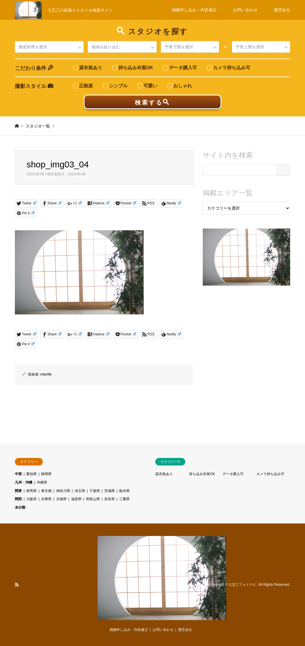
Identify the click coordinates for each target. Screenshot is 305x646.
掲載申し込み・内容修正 (194, 10)
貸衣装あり (164, 474)
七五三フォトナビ (242, 585)
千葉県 (94, 491)
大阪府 (31, 499)
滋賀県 (76, 499)
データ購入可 (233, 474)
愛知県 (31, 474)
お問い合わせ (245, 10)
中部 (18, 474)
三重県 (124, 499)
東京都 (46, 491)
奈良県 (109, 499)
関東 (18, 491)
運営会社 (282, 10)
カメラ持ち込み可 (270, 474)
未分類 (20, 507)
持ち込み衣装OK (202, 474)
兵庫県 (46, 499)
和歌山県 (93, 499)
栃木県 (124, 491)
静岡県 (46, 474)
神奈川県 (63, 491)
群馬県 (31, 491)
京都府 (61, 499)
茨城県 (109, 491)
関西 (18, 499)
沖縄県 (42, 482)
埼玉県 (80, 491)
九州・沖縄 (23, 482)
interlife (46, 374)
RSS (17, 585)
